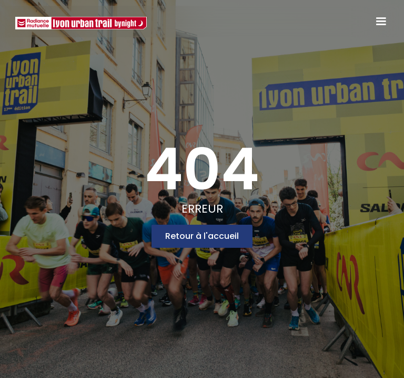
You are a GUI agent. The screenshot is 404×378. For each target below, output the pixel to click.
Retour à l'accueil (202, 236)
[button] (381, 21)
